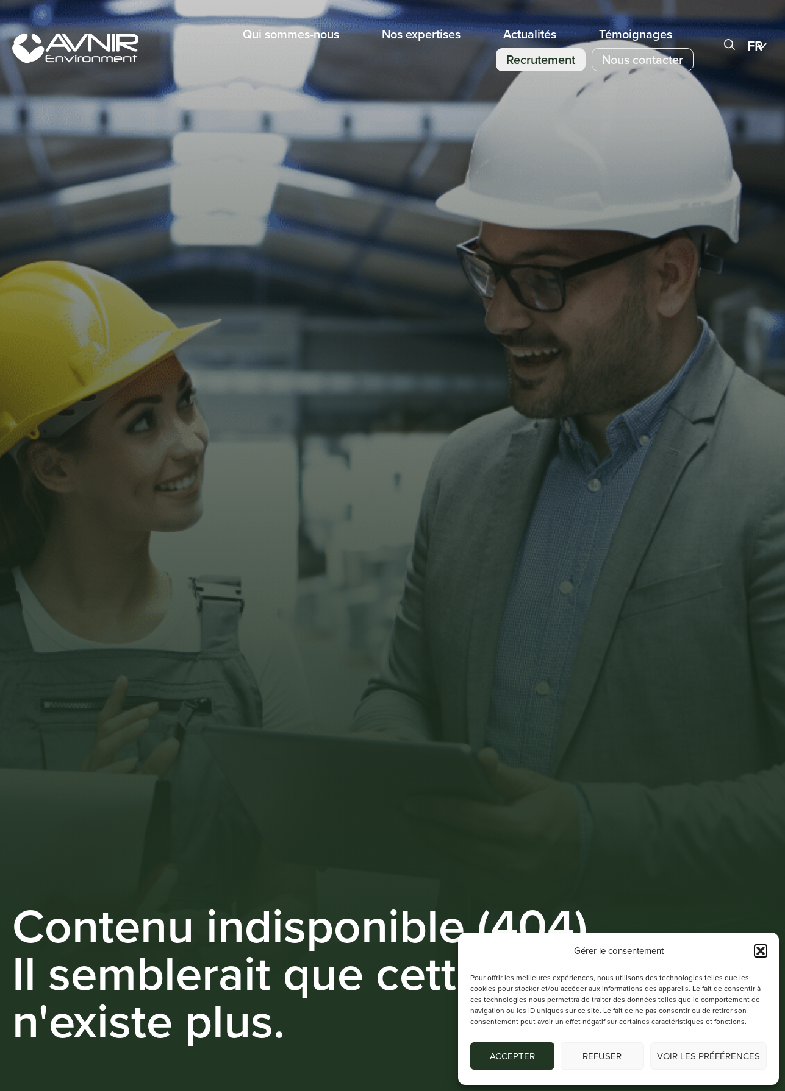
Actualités (529, 34)
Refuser (602, 1056)
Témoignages (635, 34)
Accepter (512, 1056)
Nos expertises (421, 34)
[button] (761, 951)
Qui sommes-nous (291, 34)
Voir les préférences (708, 1056)
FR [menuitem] (755, 46)
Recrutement (540, 60)
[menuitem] (760, 45)
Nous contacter (642, 60)
